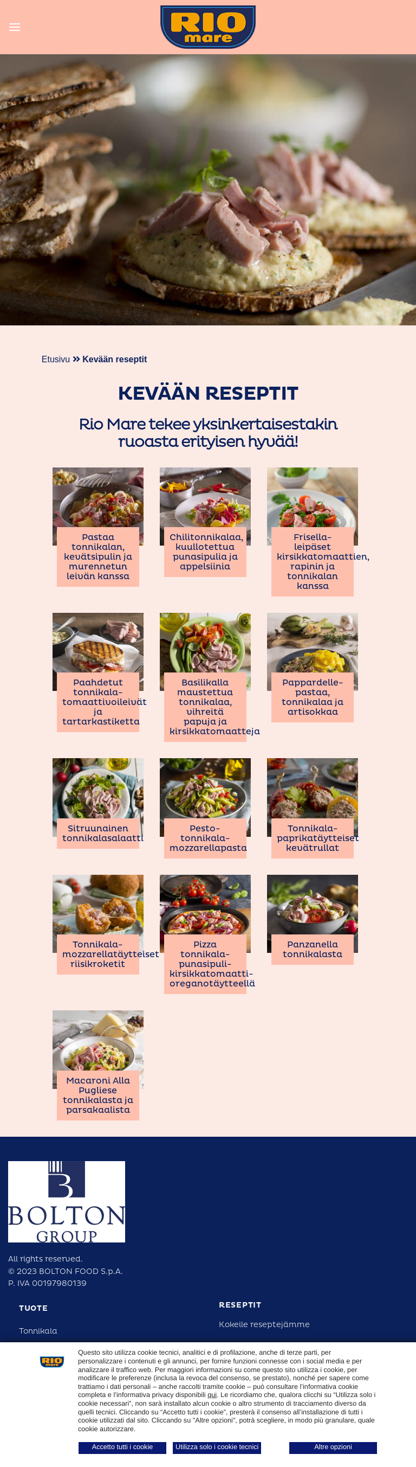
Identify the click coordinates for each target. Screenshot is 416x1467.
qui (212, 1395)
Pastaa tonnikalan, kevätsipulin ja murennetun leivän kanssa (98, 557)
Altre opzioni (333, 1447)
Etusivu (56, 359)
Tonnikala (38, 1331)
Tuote (33, 1308)
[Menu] (14, 27)
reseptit (240, 1305)
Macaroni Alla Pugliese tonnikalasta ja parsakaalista (98, 1095)
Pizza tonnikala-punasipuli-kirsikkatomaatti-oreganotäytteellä (212, 964)
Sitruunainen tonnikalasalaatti (103, 833)
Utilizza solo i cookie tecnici (217, 1447)
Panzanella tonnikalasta (312, 949)
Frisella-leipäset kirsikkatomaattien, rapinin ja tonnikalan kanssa (323, 562)
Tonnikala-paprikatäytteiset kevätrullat (318, 838)
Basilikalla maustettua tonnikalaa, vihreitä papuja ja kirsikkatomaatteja (215, 707)
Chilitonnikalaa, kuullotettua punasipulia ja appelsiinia (206, 552)
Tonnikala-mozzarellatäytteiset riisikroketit (110, 954)
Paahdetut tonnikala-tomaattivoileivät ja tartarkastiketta (104, 702)
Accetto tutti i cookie (122, 1447)
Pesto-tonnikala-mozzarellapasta (208, 838)
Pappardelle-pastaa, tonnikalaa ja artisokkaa (312, 697)
